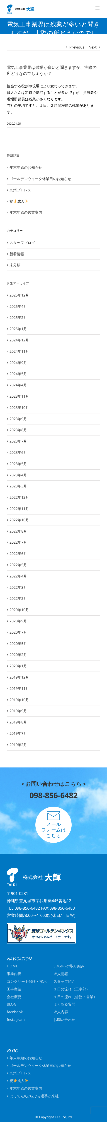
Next (93, 47)
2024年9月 (18, 362)
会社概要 (14, 996)
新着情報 (17, 253)
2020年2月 (18, 654)
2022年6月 (18, 553)
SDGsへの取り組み (69, 966)
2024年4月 (18, 384)
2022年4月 (18, 576)
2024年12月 (19, 340)
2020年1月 (18, 665)
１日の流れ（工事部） (73, 989)
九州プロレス (20, 190)
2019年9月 (18, 710)
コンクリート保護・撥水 (27, 981)
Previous (76, 47)
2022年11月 (19, 508)
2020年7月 (18, 632)
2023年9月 (18, 418)
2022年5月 (18, 564)
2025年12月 (19, 295)
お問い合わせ (64, 1019)
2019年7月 (18, 733)
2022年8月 (18, 531)
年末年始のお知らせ (26, 167)
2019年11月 (19, 688)
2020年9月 (18, 621)
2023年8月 (18, 429)
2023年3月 (18, 486)
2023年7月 (18, 441)
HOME (12, 966)
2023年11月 (19, 396)
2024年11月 (19, 351)
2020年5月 (18, 643)
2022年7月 (18, 542)
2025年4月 (18, 306)
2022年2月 (18, 598)
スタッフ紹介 (64, 981)
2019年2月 (18, 744)
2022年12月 (19, 497)
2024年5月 (18, 373)
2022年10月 (19, 519)
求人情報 (61, 973)
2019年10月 (19, 699)
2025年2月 (18, 317)
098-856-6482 (53, 795)
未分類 (15, 264)
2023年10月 (19, 407)
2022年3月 (18, 587)
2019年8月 (18, 722)
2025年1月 (18, 328)
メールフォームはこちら (53, 825)
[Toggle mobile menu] (97, 8)
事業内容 (14, 973)
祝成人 (19, 201)
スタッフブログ (22, 242)
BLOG (12, 1004)
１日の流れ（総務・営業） (76, 996)
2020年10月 (19, 609)
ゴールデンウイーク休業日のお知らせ (40, 178)
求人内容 (61, 1011)
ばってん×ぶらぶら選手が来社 (34, 1096)
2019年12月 (19, 677)
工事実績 (14, 989)
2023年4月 (18, 475)
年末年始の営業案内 (26, 212)
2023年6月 (18, 452)
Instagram (16, 1019)
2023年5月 (18, 463)
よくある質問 (64, 1004)
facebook (15, 1011)
